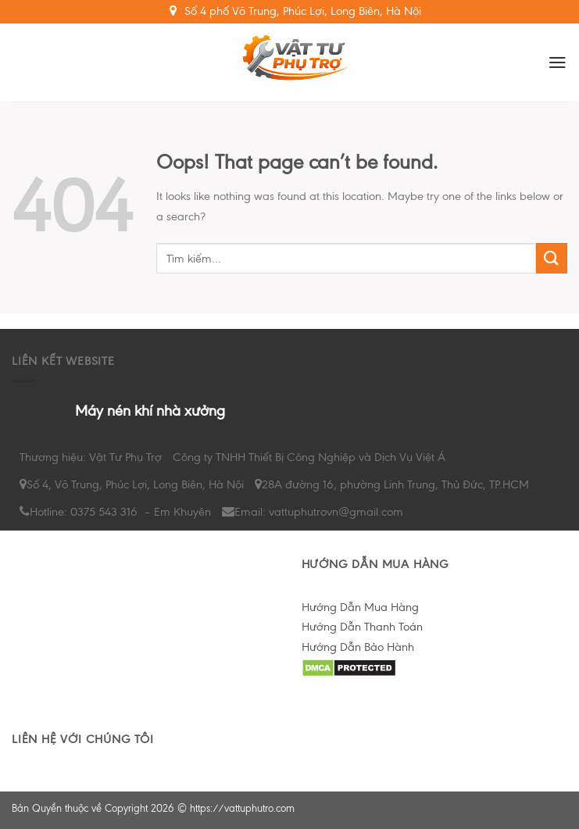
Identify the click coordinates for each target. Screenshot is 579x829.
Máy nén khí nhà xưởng (150, 411)
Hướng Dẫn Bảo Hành (358, 647)
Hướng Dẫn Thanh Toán (362, 627)
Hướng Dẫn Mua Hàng (360, 607)
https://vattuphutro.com (242, 808)
